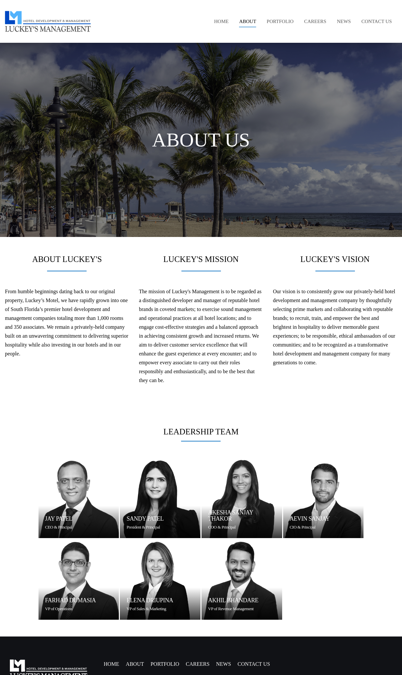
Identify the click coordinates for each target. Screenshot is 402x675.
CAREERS (197, 664)
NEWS (223, 664)
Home (111, 664)
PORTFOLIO (164, 664)
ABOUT (135, 664)
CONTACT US (254, 664)
